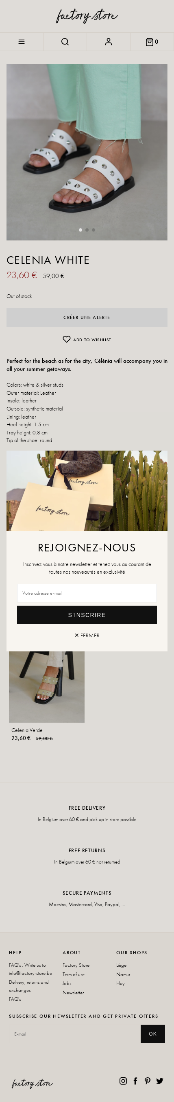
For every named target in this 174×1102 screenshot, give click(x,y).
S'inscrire (87, 615)
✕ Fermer (87, 635)
